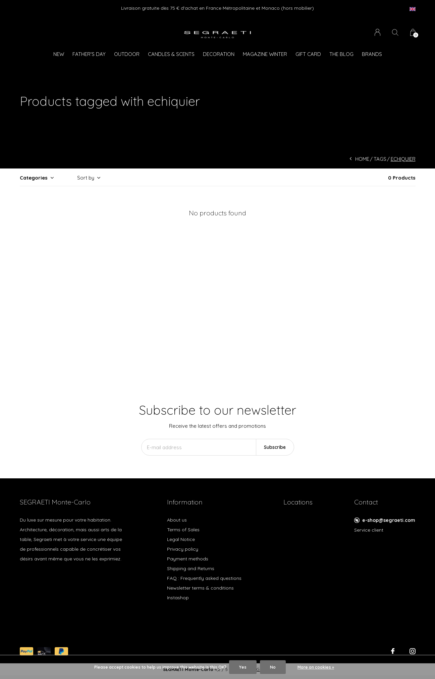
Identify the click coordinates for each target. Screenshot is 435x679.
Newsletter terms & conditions (200, 588)
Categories (34, 178)
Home (362, 159)
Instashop (178, 598)
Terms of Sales (183, 530)
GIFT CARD (308, 54)
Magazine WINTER (265, 54)
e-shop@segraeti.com (388, 520)
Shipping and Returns (190, 568)
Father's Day (89, 54)
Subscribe (275, 447)
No (273, 667)
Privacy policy (182, 549)
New (58, 54)
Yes (243, 667)
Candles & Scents (171, 54)
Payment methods (187, 559)
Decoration (218, 54)
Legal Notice (181, 539)
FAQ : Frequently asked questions (204, 578)
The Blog (341, 54)
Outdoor (127, 54)
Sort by (85, 178)
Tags (380, 159)
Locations (298, 502)
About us (177, 520)
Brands (372, 54)
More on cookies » (315, 667)
